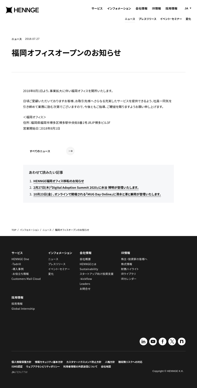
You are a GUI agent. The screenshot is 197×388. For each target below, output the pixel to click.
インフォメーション (119, 11)
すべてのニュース (52, 151)
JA (186, 11)
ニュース (130, 21)
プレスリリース (147, 21)
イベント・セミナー (171, 21)
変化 (188, 21)
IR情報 (156, 11)
